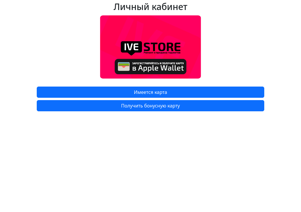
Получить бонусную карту (150, 105)
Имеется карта (150, 92)
